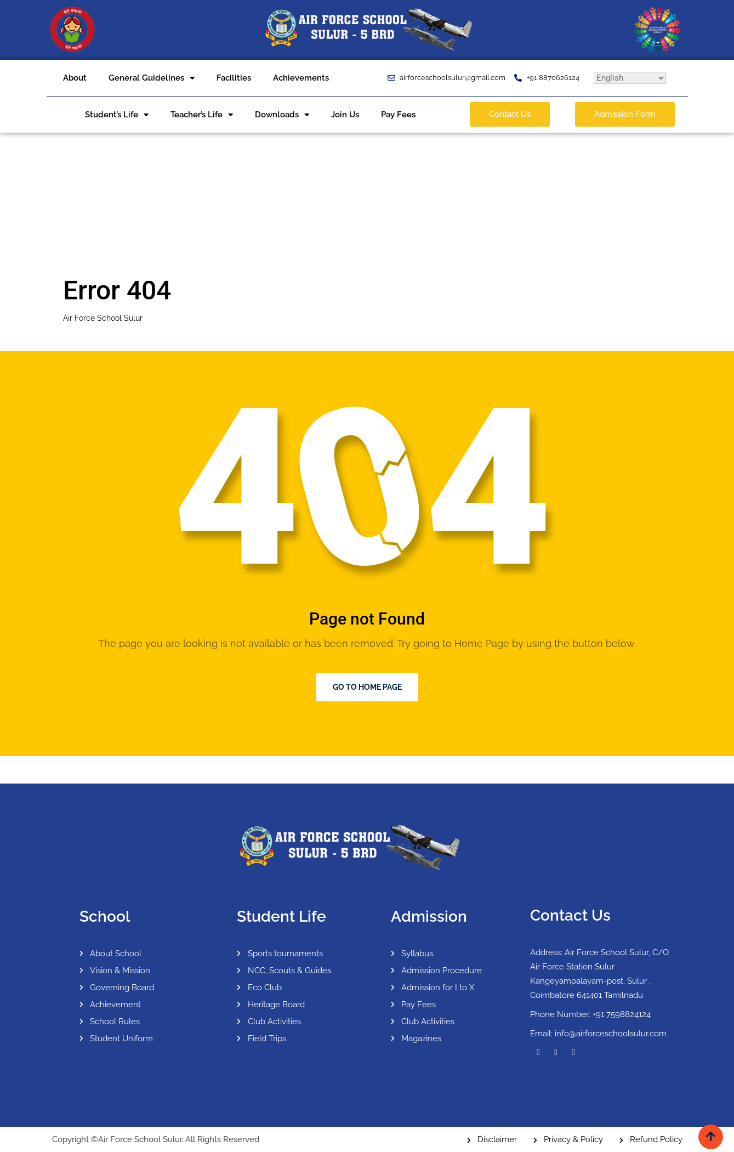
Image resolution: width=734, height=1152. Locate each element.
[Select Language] (630, 78)
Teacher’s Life (201, 114)
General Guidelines (152, 78)
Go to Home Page (367, 687)
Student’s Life (117, 114)
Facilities (234, 78)
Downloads (282, 114)
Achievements (301, 78)
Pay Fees (398, 115)
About (75, 78)
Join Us (345, 115)
